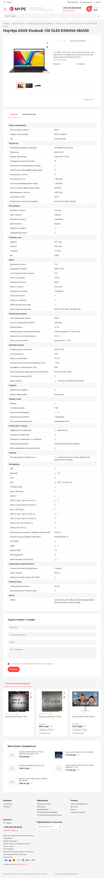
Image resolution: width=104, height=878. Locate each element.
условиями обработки (28, 664)
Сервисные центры (44, 804)
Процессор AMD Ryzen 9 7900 (16, 716)
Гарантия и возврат (78, 812)
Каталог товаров (18, 23)
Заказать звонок (68, 11)
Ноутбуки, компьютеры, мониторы (40, 23)
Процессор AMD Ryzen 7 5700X (50, 716)
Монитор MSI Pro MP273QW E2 (83, 716)
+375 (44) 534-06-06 (72, 8)
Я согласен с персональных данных (32, 664)
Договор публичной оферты (47, 812)
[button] (98, 684)
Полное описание (59, 60)
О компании (7, 804)
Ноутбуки (59, 23)
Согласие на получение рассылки (49, 815)
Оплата (73, 809)
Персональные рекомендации (17, 683)
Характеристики (29, 114)
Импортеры (41, 807)
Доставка (74, 807)
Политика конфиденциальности (67, 874)
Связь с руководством (79, 804)
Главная (6, 23)
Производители (42, 809)
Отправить (14, 669)
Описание (14, 114)
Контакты (7, 807)
